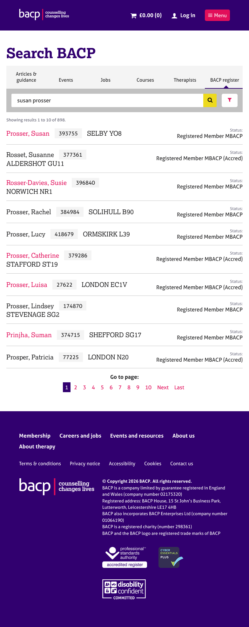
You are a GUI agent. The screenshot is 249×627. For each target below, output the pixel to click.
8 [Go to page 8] (129, 387)
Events (65, 83)
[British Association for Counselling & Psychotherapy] (44, 15)
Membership (34, 435)
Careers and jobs (80, 435)
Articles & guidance (26, 80)
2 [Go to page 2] (75, 387)
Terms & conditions (40, 463)
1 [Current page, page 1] (66, 387)
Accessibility (122, 463)
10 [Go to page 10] (148, 387)
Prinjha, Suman (29, 335)
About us (183, 435)
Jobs (105, 83)
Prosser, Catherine (32, 255)
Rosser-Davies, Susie (36, 183)
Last (179, 387)
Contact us (181, 463)
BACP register (224, 83)
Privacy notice (85, 463)
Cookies (152, 463)
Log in (187, 15)
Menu (217, 15)
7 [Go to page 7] (120, 387)
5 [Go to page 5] (102, 387)
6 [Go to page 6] (111, 387)
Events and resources (137, 435)
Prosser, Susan (28, 133)
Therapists (184, 83)
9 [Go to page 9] (137, 387)
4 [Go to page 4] (93, 387)
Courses (145, 83)
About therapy (37, 446)
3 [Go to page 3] (84, 387)
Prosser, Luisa (26, 285)
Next (163, 387)
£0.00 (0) (150, 15)
